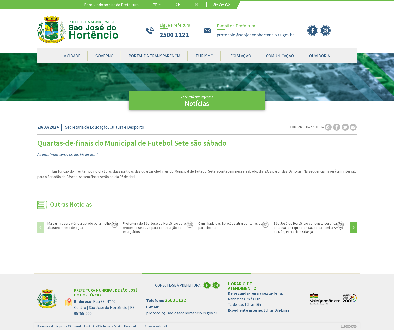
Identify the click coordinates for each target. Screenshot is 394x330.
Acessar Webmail (156, 326)
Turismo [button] (204, 56)
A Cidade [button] (72, 56)
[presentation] (40, 227)
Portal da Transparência (154, 56)
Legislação (239, 56)
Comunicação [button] (280, 56)
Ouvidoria (319, 56)
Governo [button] (104, 56)
